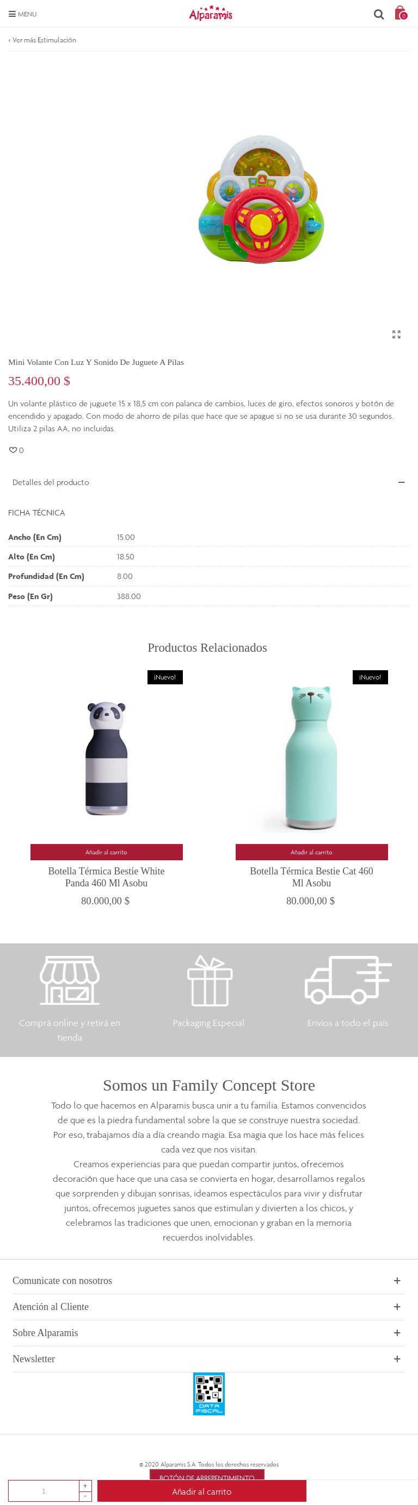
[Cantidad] (43, 1491)
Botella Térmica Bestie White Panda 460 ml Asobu (106, 877)
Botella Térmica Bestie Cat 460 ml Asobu (311, 877)
